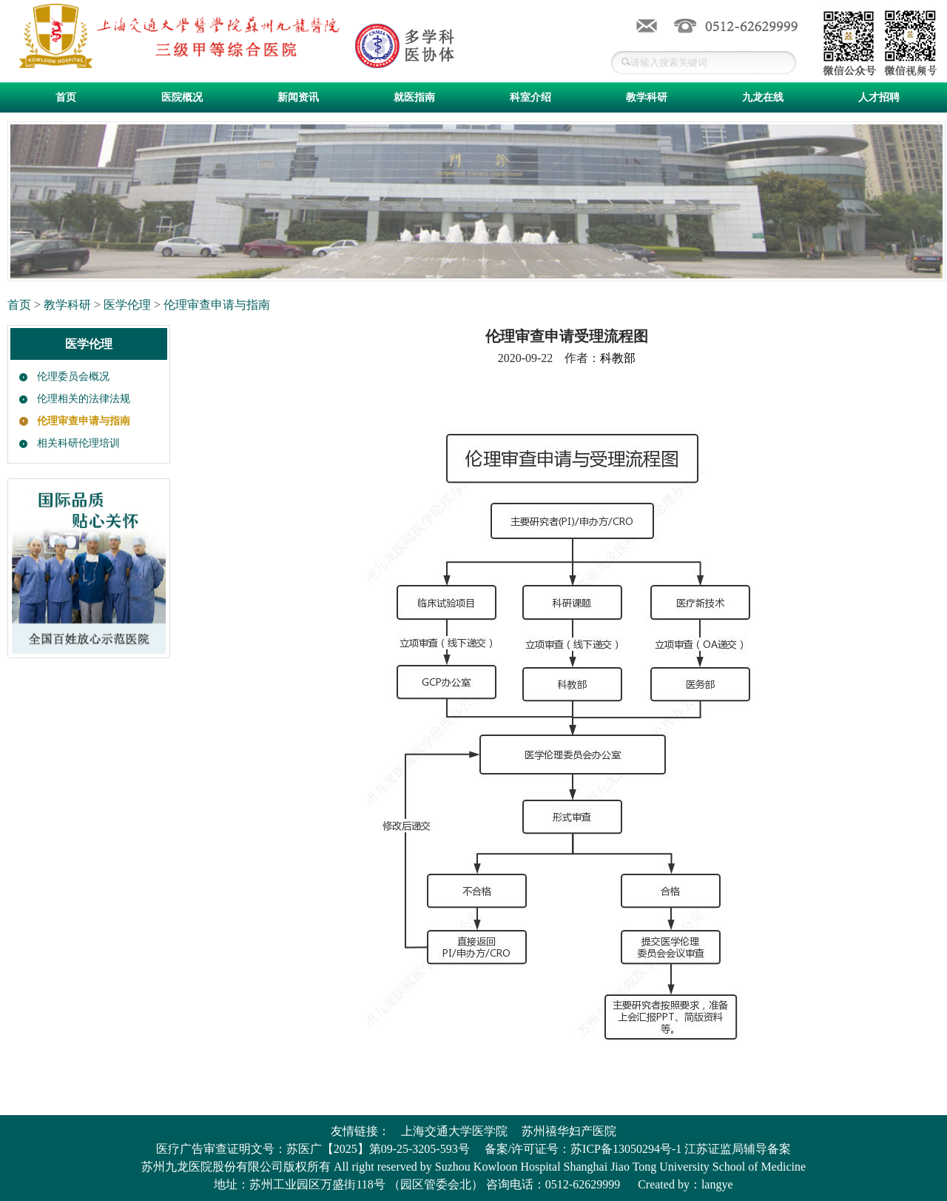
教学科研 (646, 97)
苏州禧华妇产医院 (569, 1131)
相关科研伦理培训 (78, 443)
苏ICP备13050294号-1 (625, 1149)
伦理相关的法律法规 (83, 398)
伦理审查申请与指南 (217, 304)
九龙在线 (762, 97)
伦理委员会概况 (73, 376)
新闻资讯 (298, 97)
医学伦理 (127, 304)
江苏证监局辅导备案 (737, 1149)
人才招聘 (879, 97)
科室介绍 (530, 97)
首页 (65, 97)
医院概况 (182, 97)
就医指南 (414, 97)
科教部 (618, 358)
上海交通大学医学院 (454, 1131)
